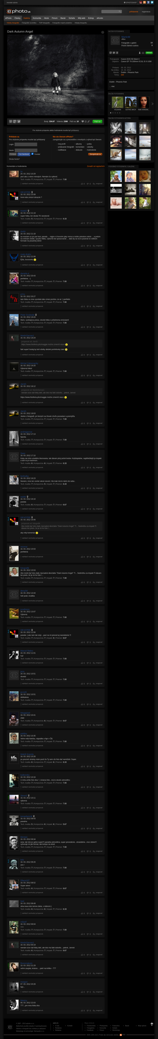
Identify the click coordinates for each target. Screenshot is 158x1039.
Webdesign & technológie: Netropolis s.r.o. (30, 1031)
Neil (22, 901)
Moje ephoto (142, 1026)
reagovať (99, 183)
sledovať (149, 52)
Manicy (23, 1000)
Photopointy (104, 1026)
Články (17, 18)
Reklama (58, 1030)
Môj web (81, 18)
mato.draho (25, 254)
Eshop (91, 18)
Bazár (63, 18)
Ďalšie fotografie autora (119, 118)
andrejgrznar (26, 432)
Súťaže (72, 18)
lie (21, 171)
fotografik (24, 568)
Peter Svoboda (27, 315)
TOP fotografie (44, 23)
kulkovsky (25, 775)
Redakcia (58, 1028)
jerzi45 (23, 692)
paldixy (23, 733)
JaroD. (23, 384)
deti (122, 75)
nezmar (24, 547)
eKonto (100, 18)
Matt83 (23, 211)
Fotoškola (90, 1030)
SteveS (23, 795)
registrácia (146, 12)
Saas (22, 453)
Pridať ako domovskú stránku (109, 1035)
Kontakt (69, 1026)
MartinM (125, 37)
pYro (22, 294)
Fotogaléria (90, 1028)
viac (113, 86)
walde (23, 497)
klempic (24, 837)
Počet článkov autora (129, 46)
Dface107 (24, 880)
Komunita (37, 18)
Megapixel (25, 713)
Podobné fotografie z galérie (121, 166)
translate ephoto (12, 2)
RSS (122, 1035)
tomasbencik (26, 816)
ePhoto (8, 18)
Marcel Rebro (26, 651)
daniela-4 (24, 273)
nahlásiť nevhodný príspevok (32, 183)
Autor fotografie (116, 31)
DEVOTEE (25, 192)
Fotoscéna (115, 1026)
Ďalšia (152, 103)
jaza (22, 671)
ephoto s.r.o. (30, 1023)
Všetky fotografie (13, 23)
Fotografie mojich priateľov (62, 23)
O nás (57, 1026)
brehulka (24, 476)
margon (24, 982)
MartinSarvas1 (27, 335)
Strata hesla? (14, 159)
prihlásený (75, 130)
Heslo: (11, 150)
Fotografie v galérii (128, 43)
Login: (11, 144)
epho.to (55, 1023)
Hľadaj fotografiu (81, 23)
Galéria (26, 18)
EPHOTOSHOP (131, 2)
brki (22, 860)
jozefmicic (25, 609)
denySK (24, 591)
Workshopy (116, 1030)
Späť (109, 103)
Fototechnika (91, 1026)
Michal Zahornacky (29, 363)
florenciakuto (26, 963)
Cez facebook (24, 154)
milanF (23, 922)
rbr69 (22, 231)
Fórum (55, 18)
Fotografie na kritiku (29, 23)
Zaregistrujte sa (95, 154)
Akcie (46, 18)
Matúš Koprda (27, 754)
